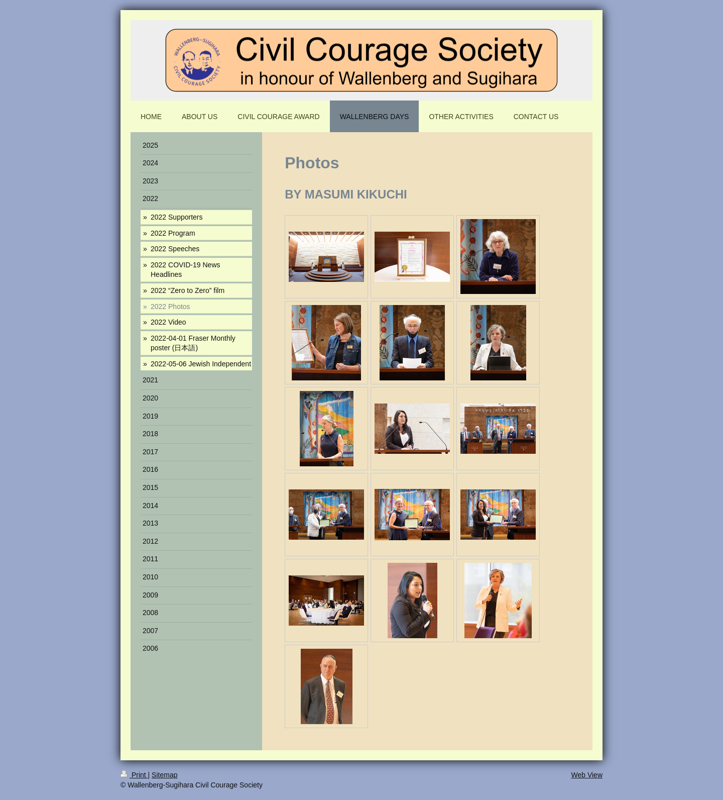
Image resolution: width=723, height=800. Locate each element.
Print (134, 775)
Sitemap (164, 775)
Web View (586, 775)
